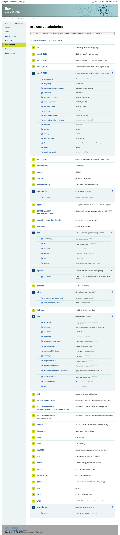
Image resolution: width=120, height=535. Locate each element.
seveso (40, 482)
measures (47, 93)
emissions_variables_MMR (53, 298)
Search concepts (57, 40)
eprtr (39, 205)
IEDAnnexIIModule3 (46, 407)
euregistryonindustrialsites (49, 220)
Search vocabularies (39, 40)
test (38, 488)
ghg (39, 292)
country (46, 513)
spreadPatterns (49, 381)
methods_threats (50, 102)
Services (7, 49)
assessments (48, 79)
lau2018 (40, 450)
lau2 (39, 444)
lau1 (39, 437)
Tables (7, 32)
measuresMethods (50, 346)
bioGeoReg (48, 322)
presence (47, 125)
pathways (47, 356)
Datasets (7, 27)
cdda (39, 172)
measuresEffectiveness (52, 341)
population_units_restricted (54, 120)
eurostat (41, 226)
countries (47, 277)
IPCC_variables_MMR (52, 303)
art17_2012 (42, 73)
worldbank (42, 507)
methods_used (49, 106)
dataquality (42, 191)
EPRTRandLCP (44, 211)
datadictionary (43, 185)
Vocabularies (9, 45)
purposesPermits (50, 361)
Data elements (10, 36)
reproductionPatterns (51, 365)
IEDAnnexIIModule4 (46, 416)
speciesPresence (50, 377)
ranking (46, 134)
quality (46, 129)
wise (39, 501)
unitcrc (46, 263)
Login (96, 1)
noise (39, 469)
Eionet (14, 19)
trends (46, 147)
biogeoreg (47, 83)
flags (45, 244)
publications (42, 475)
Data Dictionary (22, 19)
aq (38, 48)
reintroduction (49, 138)
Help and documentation (13, 23)
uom (39, 494)
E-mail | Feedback (12, 528)
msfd (39, 463)
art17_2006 (42, 67)
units (45, 386)
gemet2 (40, 286)
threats (46, 143)
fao (38, 233)
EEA (14, 1)
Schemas (8, 40)
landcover (41, 431)
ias (38, 316)
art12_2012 (42, 54)
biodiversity (42, 166)
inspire (40, 425)
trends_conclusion (50, 152)
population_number (51, 115)
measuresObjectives (51, 351)
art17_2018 (42, 159)
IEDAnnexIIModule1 (46, 400)
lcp (38, 456)
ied (38, 394)
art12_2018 (42, 60)
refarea (46, 253)
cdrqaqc (47, 327)
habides (40, 310)
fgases (40, 271)
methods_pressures (51, 97)
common (41, 178)
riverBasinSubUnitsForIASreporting (57, 370)
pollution (47, 111)
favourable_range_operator (54, 88)
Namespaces (9, 53)
